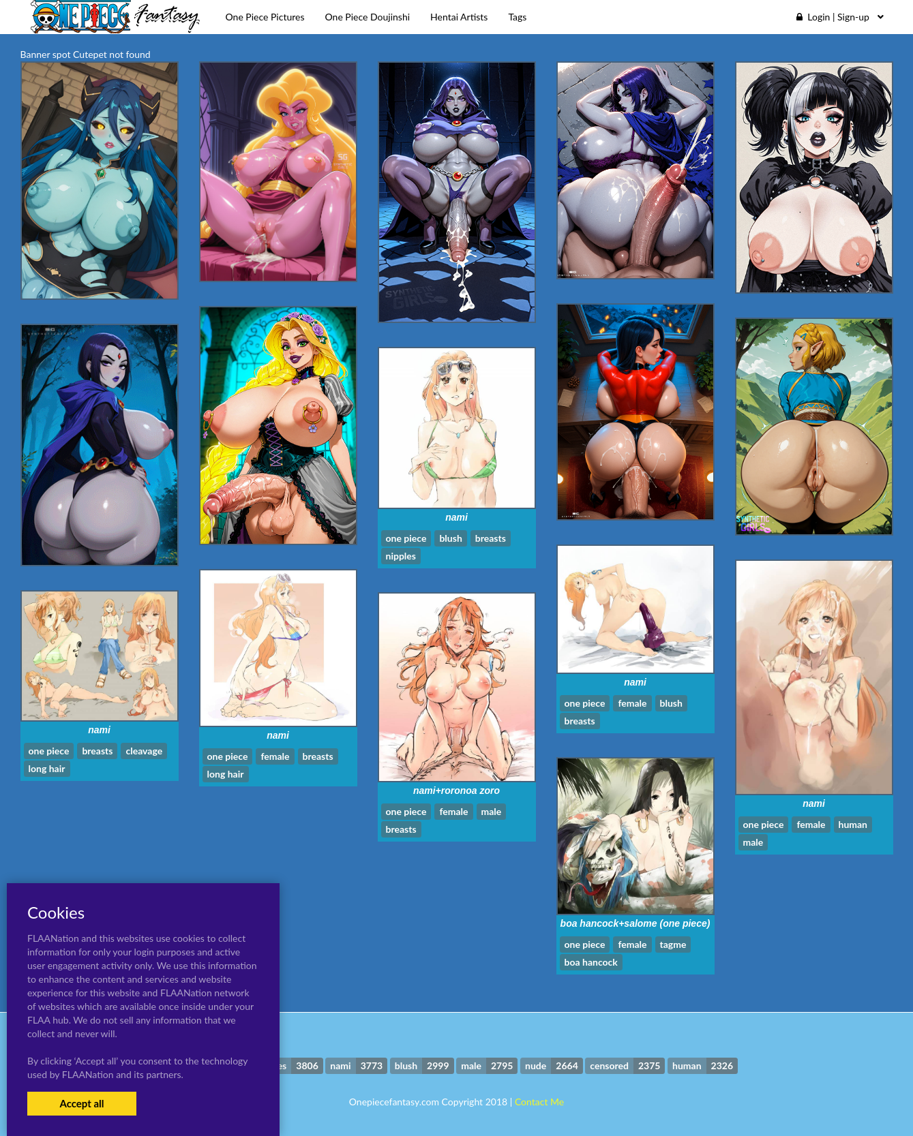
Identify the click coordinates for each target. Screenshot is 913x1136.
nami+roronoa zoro (456, 790)
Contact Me (539, 1101)
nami (456, 517)
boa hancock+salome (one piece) (635, 923)
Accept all (81, 1103)
